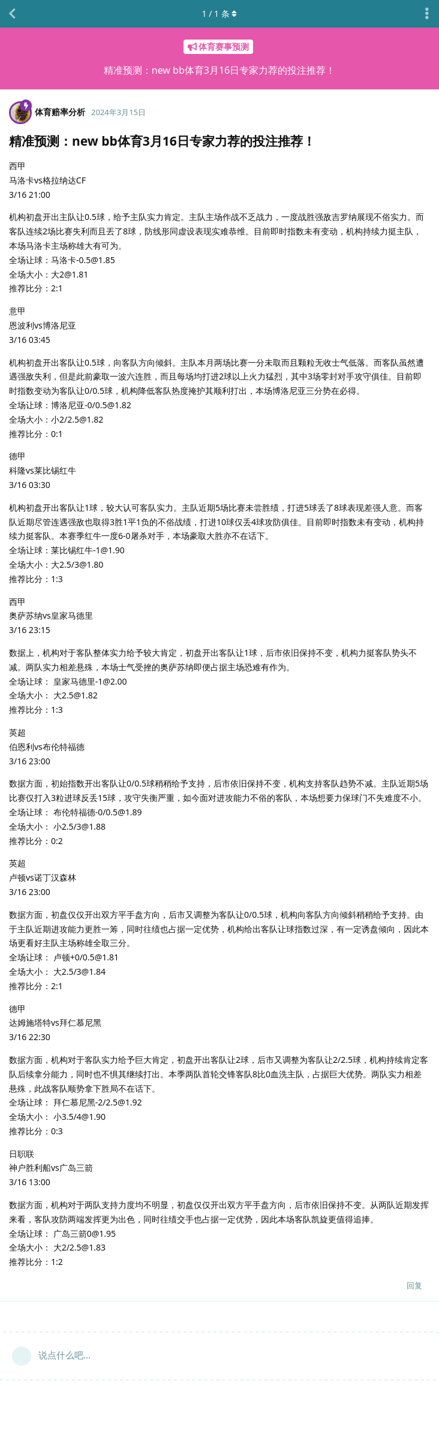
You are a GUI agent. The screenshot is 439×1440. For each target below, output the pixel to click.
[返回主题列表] (12, 14)
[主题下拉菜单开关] (427, 14)
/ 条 (219, 13)
